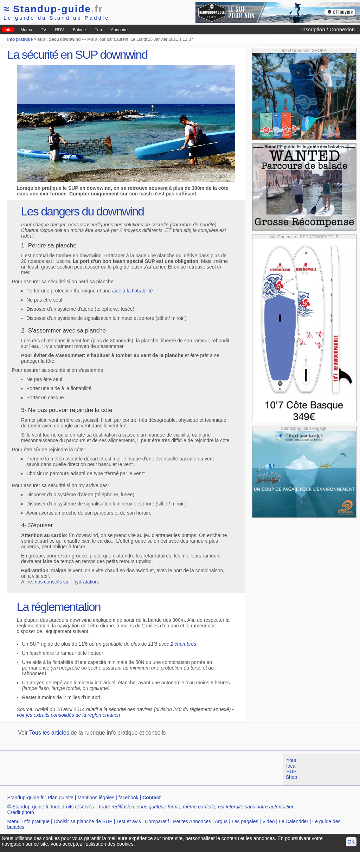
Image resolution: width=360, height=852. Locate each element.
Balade (79, 29)
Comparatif (157, 821)
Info (8, 29)
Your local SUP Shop (291, 768)
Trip (98, 29)
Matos (26, 29)
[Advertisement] (128, 770)
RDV (59, 29)
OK (351, 842)
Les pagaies (245, 821)
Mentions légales (95, 797)
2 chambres (183, 644)
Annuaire (119, 29)
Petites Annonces (192, 821)
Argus (221, 821)
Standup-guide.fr (25, 797)
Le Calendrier (293, 821)
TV (43, 29)
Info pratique (20, 39)
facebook (128, 797)
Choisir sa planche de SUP (83, 821)
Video (268, 821)
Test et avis (128, 821)
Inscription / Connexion (328, 29)
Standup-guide (53, 9)
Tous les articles (49, 733)
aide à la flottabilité (132, 290)
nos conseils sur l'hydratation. (67, 582)
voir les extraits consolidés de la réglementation (68, 715)
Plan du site (60, 797)
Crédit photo (20, 812)
